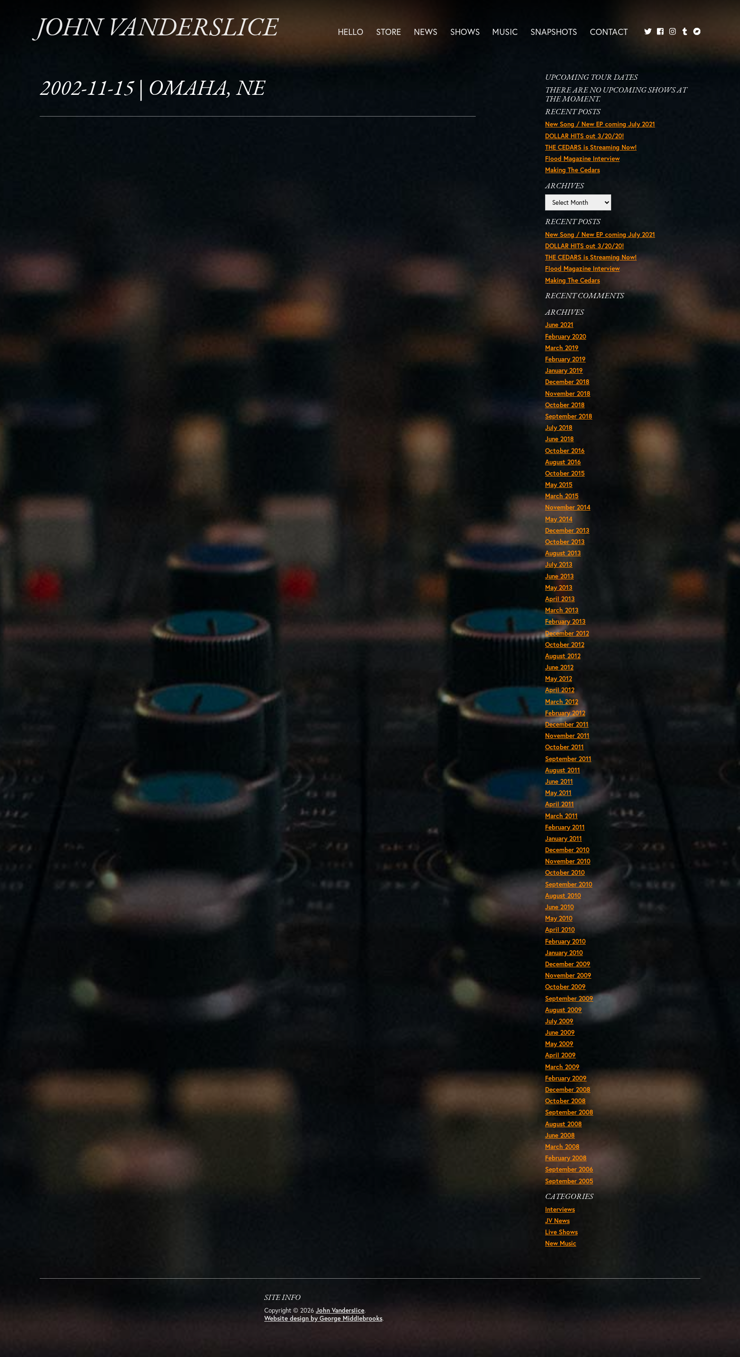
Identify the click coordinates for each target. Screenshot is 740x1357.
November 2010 (567, 861)
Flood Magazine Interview (582, 158)
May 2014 (558, 519)
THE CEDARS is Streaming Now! (591, 147)
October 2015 (565, 473)
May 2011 (558, 792)
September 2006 (569, 1169)
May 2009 (559, 1043)
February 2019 (565, 359)
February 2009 (566, 1078)
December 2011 (567, 724)
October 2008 (565, 1101)
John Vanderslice (157, 29)
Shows (465, 31)
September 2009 (569, 998)
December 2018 (567, 381)
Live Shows (561, 1232)
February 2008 (566, 1158)
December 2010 (567, 850)
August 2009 (563, 1009)
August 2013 (563, 553)
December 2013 (567, 530)
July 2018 (558, 427)
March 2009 (562, 1067)
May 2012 (558, 678)
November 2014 (567, 507)
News (425, 31)
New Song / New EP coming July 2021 (600, 124)
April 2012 (559, 690)
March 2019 (562, 347)
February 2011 (565, 827)
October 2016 (565, 450)
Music (505, 31)
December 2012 (567, 633)
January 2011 (563, 838)
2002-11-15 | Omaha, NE (152, 89)
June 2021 (559, 324)
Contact (609, 31)
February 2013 (565, 621)
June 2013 (559, 576)
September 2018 (568, 416)
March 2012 (561, 701)
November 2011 (567, 735)
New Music (560, 1243)
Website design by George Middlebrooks (323, 1318)
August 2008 (563, 1124)
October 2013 (565, 541)
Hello (350, 31)
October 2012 (564, 644)
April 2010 (560, 929)
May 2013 (558, 587)
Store (388, 31)
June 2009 (560, 1032)
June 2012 (559, 667)
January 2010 (564, 952)
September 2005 (569, 1181)
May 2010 (558, 918)
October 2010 (565, 872)
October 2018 (565, 405)
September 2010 (568, 884)
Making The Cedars (572, 170)
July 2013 (558, 564)
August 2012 (562, 656)
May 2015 (558, 484)
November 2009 (568, 975)
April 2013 (560, 599)
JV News (557, 1220)
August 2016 (563, 462)
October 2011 (564, 747)
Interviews (560, 1209)
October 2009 (565, 986)
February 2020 (565, 336)
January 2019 (564, 370)
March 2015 (562, 496)
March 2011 (561, 816)
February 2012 (565, 713)
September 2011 (568, 758)
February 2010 (565, 941)
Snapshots (553, 31)
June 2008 (560, 1135)
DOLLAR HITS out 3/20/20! (584, 136)
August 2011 (562, 770)
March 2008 (562, 1146)
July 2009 (559, 1021)
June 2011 (559, 781)
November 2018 (567, 393)
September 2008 (569, 1112)
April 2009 (560, 1055)
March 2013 (562, 610)
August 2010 (563, 895)
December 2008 (567, 1089)
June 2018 (559, 439)
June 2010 (559, 907)
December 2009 (567, 964)
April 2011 (559, 804)
